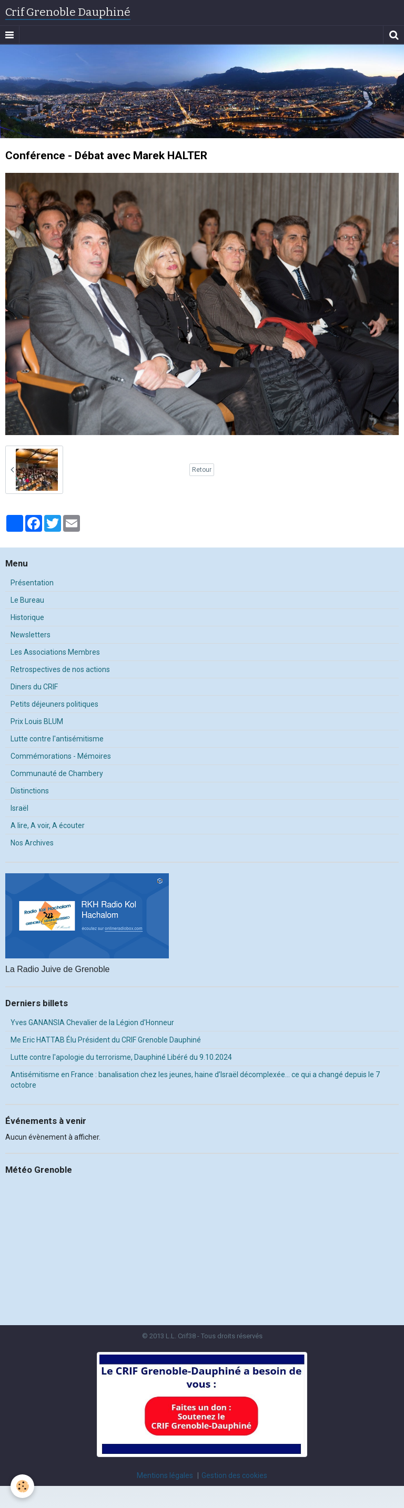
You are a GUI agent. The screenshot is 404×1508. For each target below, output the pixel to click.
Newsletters (30, 635)
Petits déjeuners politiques (54, 704)
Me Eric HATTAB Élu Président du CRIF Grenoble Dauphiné (106, 1040)
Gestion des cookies (234, 1475)
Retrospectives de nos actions (60, 669)
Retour (201, 469)
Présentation (32, 583)
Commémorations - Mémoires (61, 756)
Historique (27, 617)
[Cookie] (22, 1486)
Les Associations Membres (55, 652)
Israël (19, 808)
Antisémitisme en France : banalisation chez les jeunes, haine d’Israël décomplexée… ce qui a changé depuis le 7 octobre (195, 1079)
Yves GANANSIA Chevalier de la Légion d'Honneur (92, 1022)
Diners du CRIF (34, 687)
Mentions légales (165, 1475)
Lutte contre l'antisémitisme (57, 739)
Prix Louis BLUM (37, 721)
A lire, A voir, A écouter (48, 825)
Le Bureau (27, 600)
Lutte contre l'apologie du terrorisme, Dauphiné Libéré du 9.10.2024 (121, 1057)
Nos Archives (32, 843)
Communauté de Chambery (57, 773)
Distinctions (30, 791)
